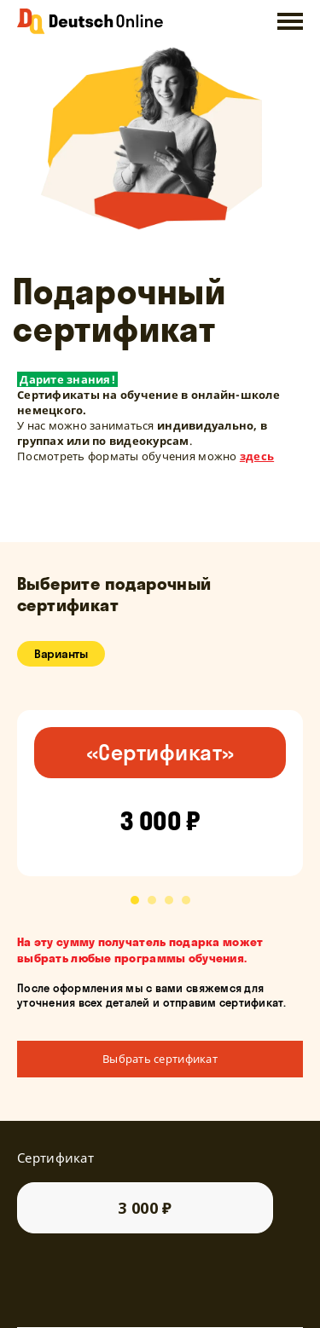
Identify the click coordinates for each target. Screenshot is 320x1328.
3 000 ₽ (145, 1208)
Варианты (61, 653)
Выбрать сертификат (160, 1058)
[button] (135, 900)
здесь (257, 456)
